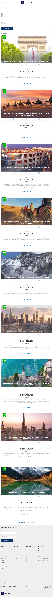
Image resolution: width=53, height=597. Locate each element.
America (3, 555)
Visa (15, 555)
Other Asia (4, 576)
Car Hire (16, 553)
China (2, 560)
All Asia (3, 553)
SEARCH (7, 28)
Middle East (4, 572)
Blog (27, 553)
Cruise (15, 551)
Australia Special (5, 549)
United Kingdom (5, 582)
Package (16, 549)
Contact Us (29, 561)
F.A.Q (27, 559)
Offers (27, 551)
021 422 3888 (43, 551)
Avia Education (17, 559)
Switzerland (4, 580)
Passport (16, 557)
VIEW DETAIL (26, 83)
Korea (2, 570)
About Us (28, 549)
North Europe (4, 574)
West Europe (4, 584)
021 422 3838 (43, 549)
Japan (2, 568)
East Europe (4, 566)
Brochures (29, 555)
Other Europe (4, 578)
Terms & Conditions (31, 557)
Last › (33, 522)
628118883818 (43, 553)
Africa (2, 551)
